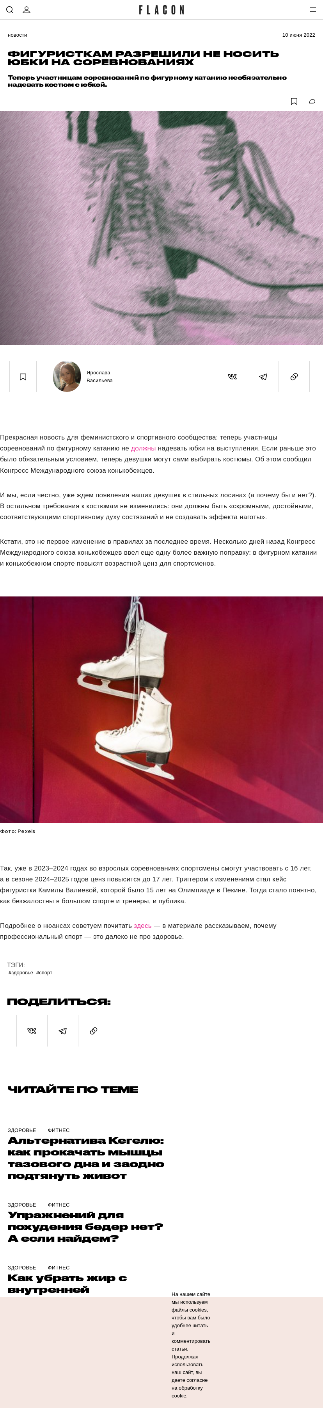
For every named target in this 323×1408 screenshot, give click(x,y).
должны (144, 448)
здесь (143, 925)
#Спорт (44, 972)
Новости (17, 35)
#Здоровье (21, 972)
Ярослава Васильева (100, 376)
